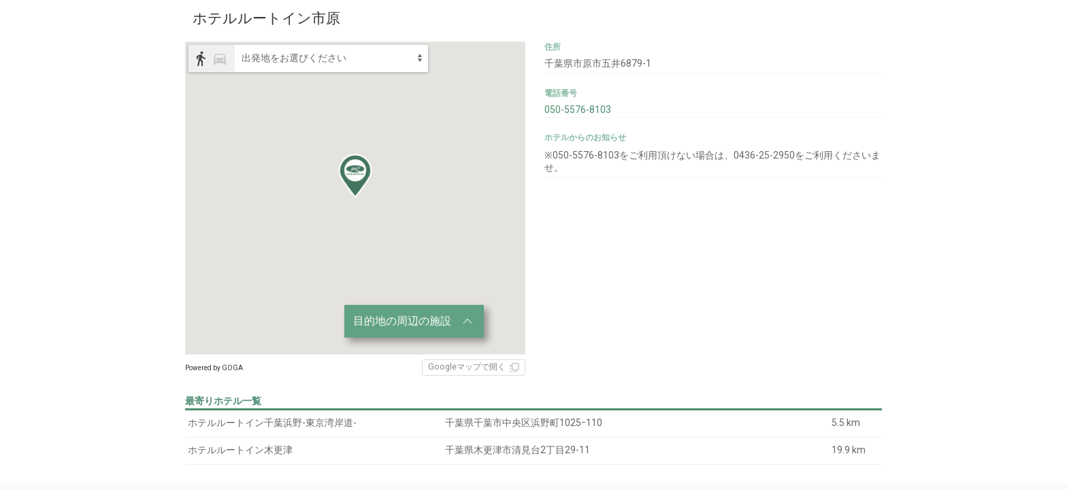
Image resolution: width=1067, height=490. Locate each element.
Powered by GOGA (214, 368)
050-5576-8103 (577, 109)
